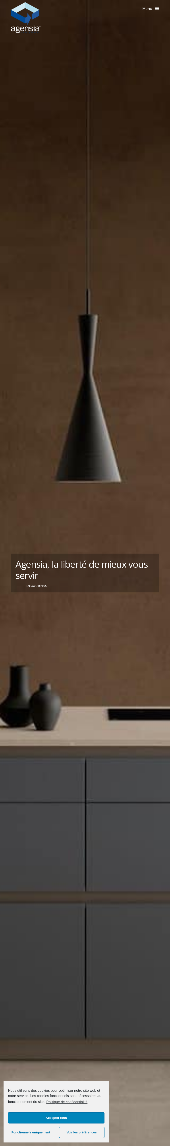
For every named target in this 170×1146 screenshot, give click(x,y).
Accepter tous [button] (56, 1118)
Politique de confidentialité (66, 1102)
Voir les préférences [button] (81, 1132)
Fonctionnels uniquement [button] (31, 1132)
